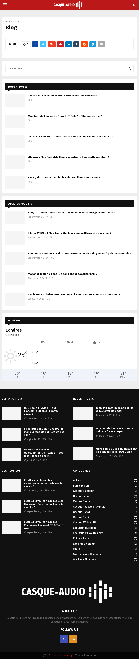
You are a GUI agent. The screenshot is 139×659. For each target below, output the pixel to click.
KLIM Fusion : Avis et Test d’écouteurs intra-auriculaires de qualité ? (43, 483)
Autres (77, 480)
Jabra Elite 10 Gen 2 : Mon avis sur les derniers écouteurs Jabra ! (70, 136)
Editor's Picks (81, 538)
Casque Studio (81, 517)
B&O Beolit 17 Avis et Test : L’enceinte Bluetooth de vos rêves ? (41, 411)
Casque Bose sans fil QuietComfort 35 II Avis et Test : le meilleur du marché (44, 452)
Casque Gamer (82, 501)
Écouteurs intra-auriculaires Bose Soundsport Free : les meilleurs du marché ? (43, 504)
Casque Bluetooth (83, 490)
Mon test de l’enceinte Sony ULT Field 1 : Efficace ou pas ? (65, 116)
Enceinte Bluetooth (84, 543)
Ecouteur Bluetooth (84, 527)
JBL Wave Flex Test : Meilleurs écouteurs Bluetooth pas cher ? (68, 157)
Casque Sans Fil (82, 512)
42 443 (50, 490)
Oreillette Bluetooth (84, 559)
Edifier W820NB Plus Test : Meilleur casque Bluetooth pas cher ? (69, 233)
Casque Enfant (81, 496)
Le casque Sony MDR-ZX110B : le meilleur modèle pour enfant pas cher (44, 432)
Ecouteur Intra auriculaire (88, 533)
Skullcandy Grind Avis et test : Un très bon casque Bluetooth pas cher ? (74, 294)
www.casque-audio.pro (63, 655)
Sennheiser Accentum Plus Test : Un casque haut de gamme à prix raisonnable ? (79, 253)
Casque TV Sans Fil (84, 522)
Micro (76, 549)
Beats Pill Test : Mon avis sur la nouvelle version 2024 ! (63, 95)
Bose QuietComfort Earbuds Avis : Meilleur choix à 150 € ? (65, 177)
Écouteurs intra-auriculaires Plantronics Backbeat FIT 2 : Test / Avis (43, 525)
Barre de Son (81, 485)
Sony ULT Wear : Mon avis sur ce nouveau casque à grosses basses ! (72, 212)
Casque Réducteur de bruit (89, 506)
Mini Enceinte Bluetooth (87, 554)
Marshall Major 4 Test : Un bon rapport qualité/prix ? (62, 273)
